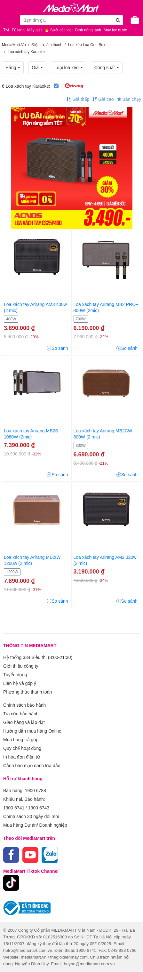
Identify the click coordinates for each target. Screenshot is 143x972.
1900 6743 (38, 807)
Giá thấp (78, 99)
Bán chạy (129, 99)
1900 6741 (13, 807)
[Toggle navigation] (8, 20)
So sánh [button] (57, 348)
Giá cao (103, 99)
